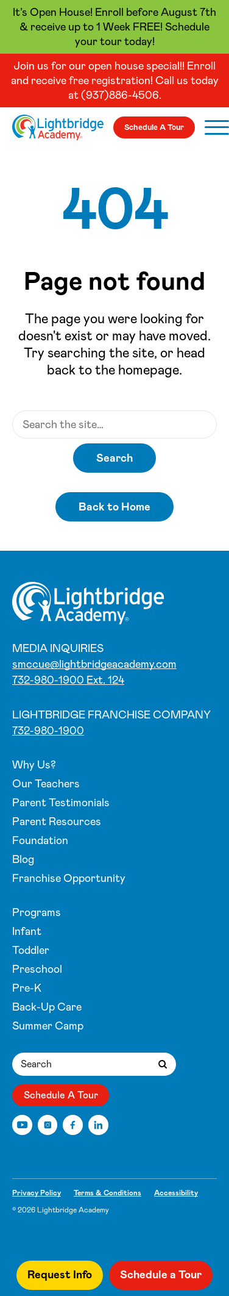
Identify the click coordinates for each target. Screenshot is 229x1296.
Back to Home (114, 506)
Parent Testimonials (61, 802)
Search (114, 458)
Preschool (37, 969)
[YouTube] (22, 1125)
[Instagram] (48, 1125)
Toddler (30, 950)
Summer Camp (47, 1026)
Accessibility (176, 1193)
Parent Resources (56, 821)
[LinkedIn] (98, 1125)
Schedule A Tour (154, 127)
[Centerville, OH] (58, 127)
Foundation (40, 840)
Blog (23, 859)
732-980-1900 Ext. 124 (68, 680)
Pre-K (26, 988)
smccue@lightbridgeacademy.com (94, 664)
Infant (26, 931)
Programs (36, 912)
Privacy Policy (36, 1193)
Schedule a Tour (161, 1274)
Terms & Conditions (107, 1193)
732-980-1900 (48, 730)
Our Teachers (46, 783)
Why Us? (34, 764)
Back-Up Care (47, 1007)
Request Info (59, 1274)
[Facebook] (73, 1125)
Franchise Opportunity (68, 878)
